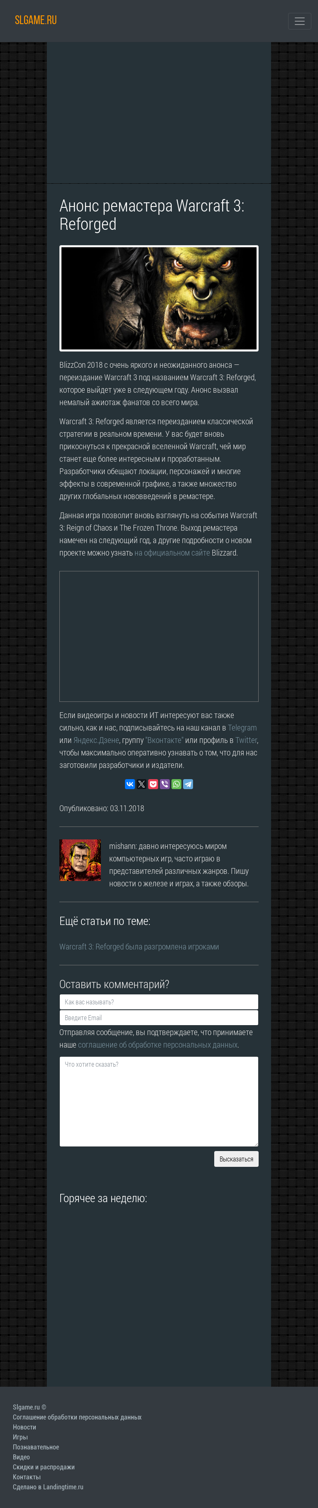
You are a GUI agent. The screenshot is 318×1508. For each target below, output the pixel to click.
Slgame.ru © (29, 1407)
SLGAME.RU (36, 21)
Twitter (246, 739)
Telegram (242, 727)
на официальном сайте (172, 552)
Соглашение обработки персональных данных (77, 1417)
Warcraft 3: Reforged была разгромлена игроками (139, 946)
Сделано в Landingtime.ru (48, 1487)
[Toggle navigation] (299, 21)
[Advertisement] (159, 112)
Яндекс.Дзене (96, 739)
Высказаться (236, 1158)
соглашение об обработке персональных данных (157, 1044)
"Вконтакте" (164, 739)
